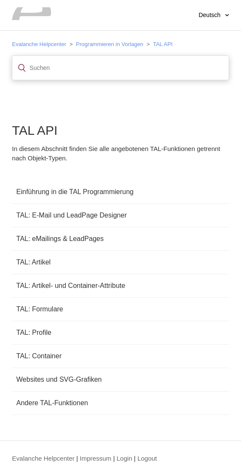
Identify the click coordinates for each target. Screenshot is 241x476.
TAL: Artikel (33, 262)
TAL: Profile (33, 332)
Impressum (95, 458)
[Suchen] (120, 67)
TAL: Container (38, 356)
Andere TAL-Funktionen (52, 402)
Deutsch (210, 15)
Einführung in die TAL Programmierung (74, 191)
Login (124, 458)
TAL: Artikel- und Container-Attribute (70, 285)
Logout (147, 458)
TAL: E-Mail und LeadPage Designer (71, 215)
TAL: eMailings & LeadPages (59, 238)
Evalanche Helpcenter (39, 44)
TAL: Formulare (39, 309)
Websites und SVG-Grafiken (59, 379)
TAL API (162, 44)
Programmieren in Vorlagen (109, 44)
